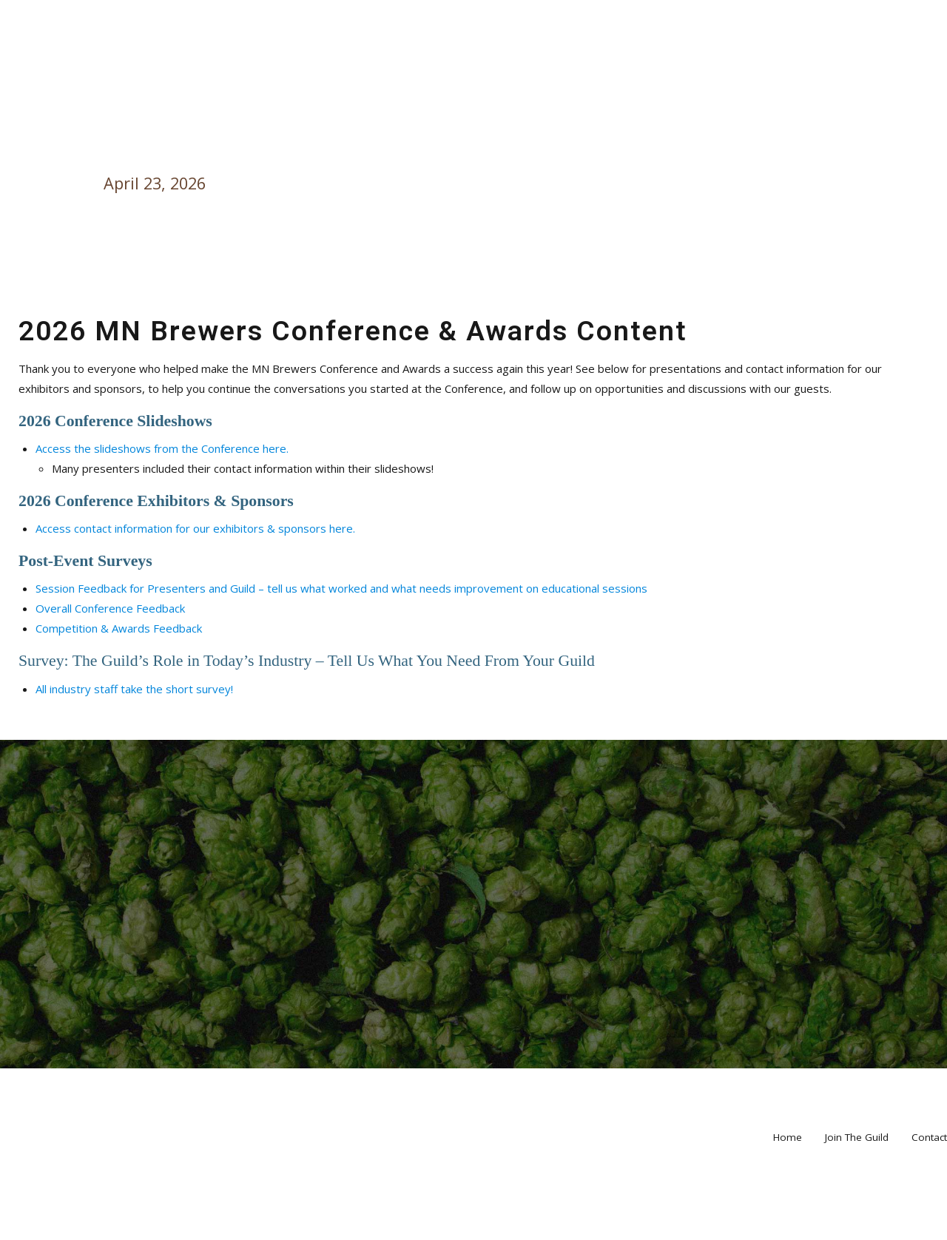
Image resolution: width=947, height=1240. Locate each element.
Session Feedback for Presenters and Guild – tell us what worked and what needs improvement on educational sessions (341, 588)
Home (889, 76)
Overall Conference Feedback (110, 608)
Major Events (342, 76)
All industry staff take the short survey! (134, 688)
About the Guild (615, 76)
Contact (929, 1211)
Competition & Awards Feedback (119, 628)
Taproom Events (215, 76)
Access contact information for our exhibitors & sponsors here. (195, 528)
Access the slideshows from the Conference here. (162, 448)
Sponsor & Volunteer (769, 76)
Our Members (87, 76)
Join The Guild (857, 1211)
